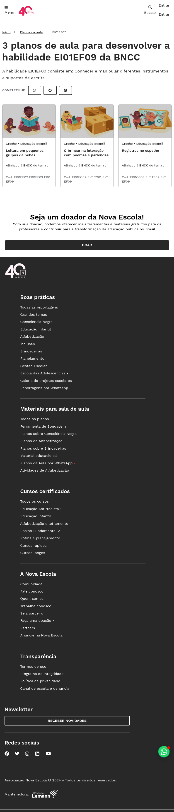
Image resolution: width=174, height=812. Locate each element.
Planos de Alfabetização (41, 441)
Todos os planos (34, 419)
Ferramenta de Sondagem (43, 426)
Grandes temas (33, 314)
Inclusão (27, 344)
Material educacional (38, 455)
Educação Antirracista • (41, 509)
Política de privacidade (40, 681)
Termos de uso (33, 666)
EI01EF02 (21, 177)
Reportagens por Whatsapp (44, 388)
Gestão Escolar (33, 366)
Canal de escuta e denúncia (44, 688)
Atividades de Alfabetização (44, 470)
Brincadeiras (31, 351)
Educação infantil (35, 329)
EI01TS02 (152, 177)
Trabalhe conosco (35, 606)
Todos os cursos (34, 501)
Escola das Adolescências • (44, 373)
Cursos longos (32, 553)
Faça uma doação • (37, 620)
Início (6, 32)
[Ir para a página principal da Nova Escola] (26, 15)
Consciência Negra (36, 322)
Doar (87, 245)
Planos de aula (31, 32)
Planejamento (32, 358)
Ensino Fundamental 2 (40, 531)
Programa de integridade (41, 674)
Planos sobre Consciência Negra (48, 433)
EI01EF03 (36, 177)
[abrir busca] (150, 10)
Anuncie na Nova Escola (41, 635)
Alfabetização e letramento (44, 523)
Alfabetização (32, 336)
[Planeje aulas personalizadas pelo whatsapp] (164, 752)
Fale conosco (32, 591)
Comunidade (31, 584)
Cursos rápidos (33, 545)
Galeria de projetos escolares (46, 380)
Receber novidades (67, 720)
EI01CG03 (137, 177)
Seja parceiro (31, 613)
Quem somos (32, 598)
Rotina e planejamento (40, 538)
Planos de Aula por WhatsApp (47, 463)
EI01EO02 (79, 177)
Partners (27, 628)
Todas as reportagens (39, 307)
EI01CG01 (94, 177)
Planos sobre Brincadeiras (43, 448)
